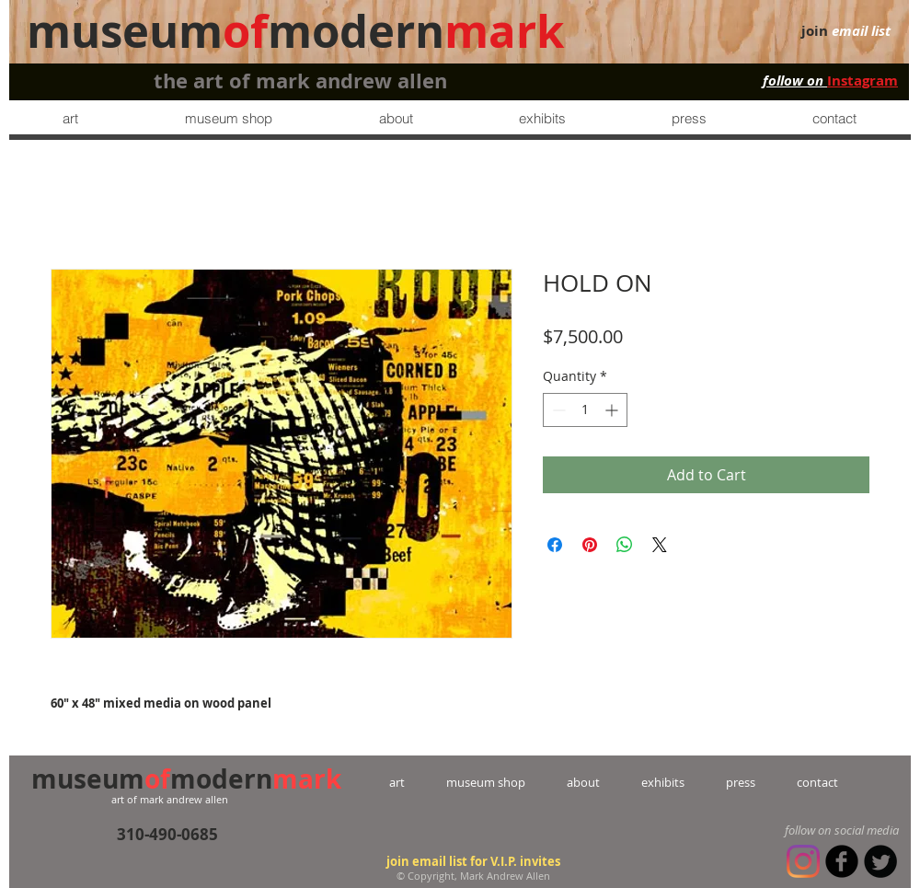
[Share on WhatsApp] (625, 545)
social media (866, 830)
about (583, 782)
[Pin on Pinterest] (590, 545)
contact (796, 782)
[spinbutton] (585, 410)
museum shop (485, 782)
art (417, 782)
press (719, 782)
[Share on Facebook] (555, 545)
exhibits (662, 782)
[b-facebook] (841, 861)
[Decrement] (557, 410)
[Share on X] (660, 545)
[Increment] (613, 410)
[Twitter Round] (880, 861)
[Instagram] (803, 861)
